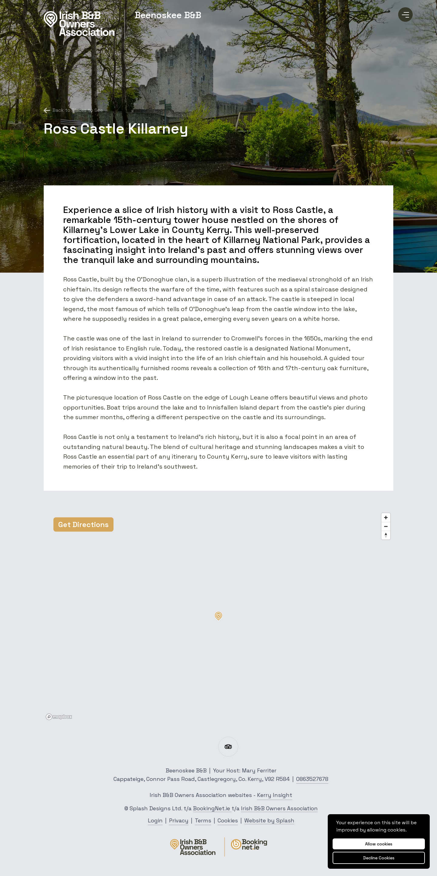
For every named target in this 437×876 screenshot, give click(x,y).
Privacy (178, 820)
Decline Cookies (379, 858)
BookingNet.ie (212, 808)
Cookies (228, 820)
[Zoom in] (385, 517)
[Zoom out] (385, 526)
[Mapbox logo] (59, 716)
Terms (203, 820)
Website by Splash (269, 820)
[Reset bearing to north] (385, 535)
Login (155, 820)
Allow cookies (378, 844)
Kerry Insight (274, 794)
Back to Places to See (73, 110)
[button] (218, 616)
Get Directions (83, 524)
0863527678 (312, 778)
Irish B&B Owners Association (279, 808)
